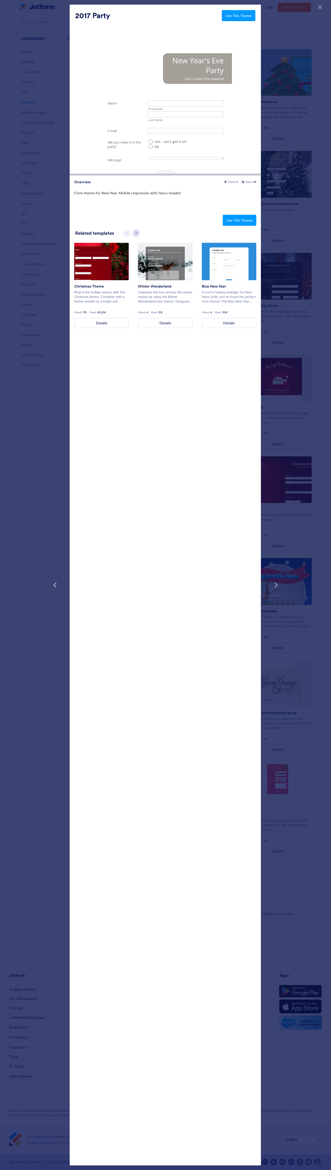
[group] (101, 285)
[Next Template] (275, 585)
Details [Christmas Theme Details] (101, 323)
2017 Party (92, 15)
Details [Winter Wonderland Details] (165, 323)
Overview (82, 182)
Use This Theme (238, 15)
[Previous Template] (55, 585)
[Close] (320, 7)
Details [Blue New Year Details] (229, 323)
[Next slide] (136, 233)
